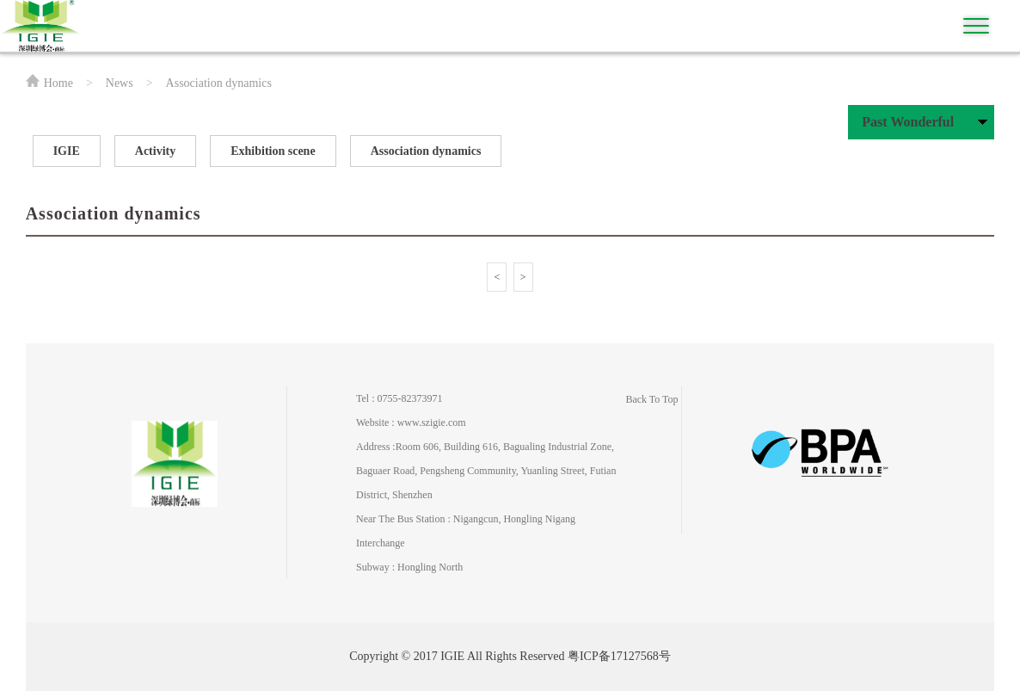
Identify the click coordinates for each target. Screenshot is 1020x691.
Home (58, 83)
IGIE (66, 151)
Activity (155, 151)
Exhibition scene (272, 151)
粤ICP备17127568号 (619, 656)
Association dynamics (426, 151)
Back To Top (651, 399)
